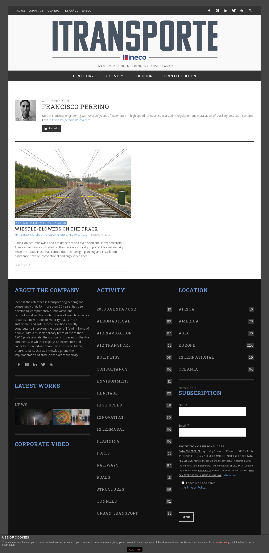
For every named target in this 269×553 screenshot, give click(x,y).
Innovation (110, 417)
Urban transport (117, 513)
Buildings (108, 357)
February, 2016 (100, 234)
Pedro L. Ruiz (78, 234)
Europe (187, 345)
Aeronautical (113, 321)
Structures (110, 489)
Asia (184, 332)
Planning (108, 441)
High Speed (109, 405)
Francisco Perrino (54, 234)
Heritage (107, 393)
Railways (59, 222)
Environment (113, 381)
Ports (103, 453)
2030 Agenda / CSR (116, 309)
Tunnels (107, 501)
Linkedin (51, 128)
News (21, 404)
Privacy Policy (196, 487)
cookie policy (222, 542)
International (40, 222)
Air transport (114, 345)
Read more (23, 264)
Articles (22, 222)
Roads (103, 477)
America (189, 321)
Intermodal (111, 429)
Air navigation (114, 332)
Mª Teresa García (27, 234)
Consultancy (112, 369)
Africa (187, 309)
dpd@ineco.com (229, 475)
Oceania (188, 369)
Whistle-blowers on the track (56, 229)
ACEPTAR (134, 549)
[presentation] (211, 501)
